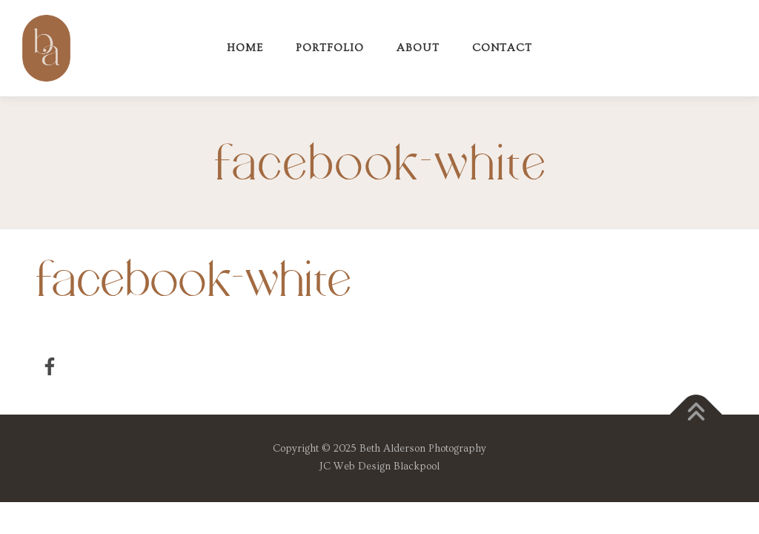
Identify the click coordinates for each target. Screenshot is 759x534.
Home (245, 48)
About (418, 48)
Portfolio (330, 48)
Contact (502, 48)
